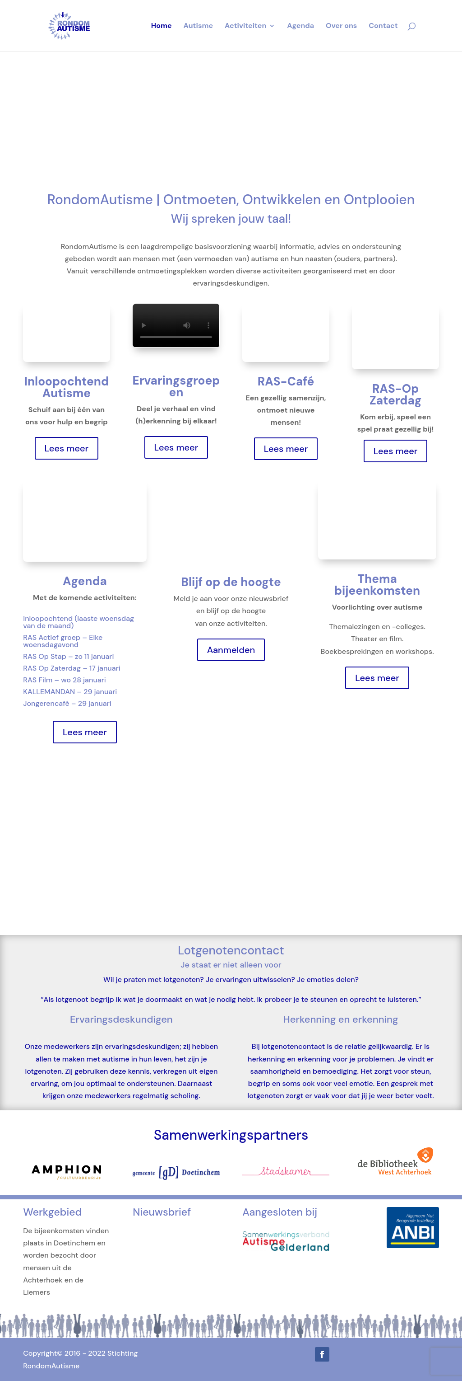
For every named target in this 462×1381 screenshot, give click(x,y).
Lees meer (67, 448)
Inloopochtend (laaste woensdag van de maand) (78, 622)
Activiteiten (245, 26)
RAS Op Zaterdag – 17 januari (71, 668)
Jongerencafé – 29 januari (67, 703)
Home (161, 26)
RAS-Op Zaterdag (396, 394)
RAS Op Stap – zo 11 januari (68, 656)
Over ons (341, 26)
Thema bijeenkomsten (377, 584)
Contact (383, 26)
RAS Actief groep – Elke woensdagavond (62, 641)
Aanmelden (231, 650)
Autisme (198, 26)
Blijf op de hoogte (231, 582)
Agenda (300, 26)
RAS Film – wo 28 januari (64, 680)
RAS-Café (286, 381)
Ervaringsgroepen (176, 386)
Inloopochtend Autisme (66, 387)
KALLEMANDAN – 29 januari (70, 691)
